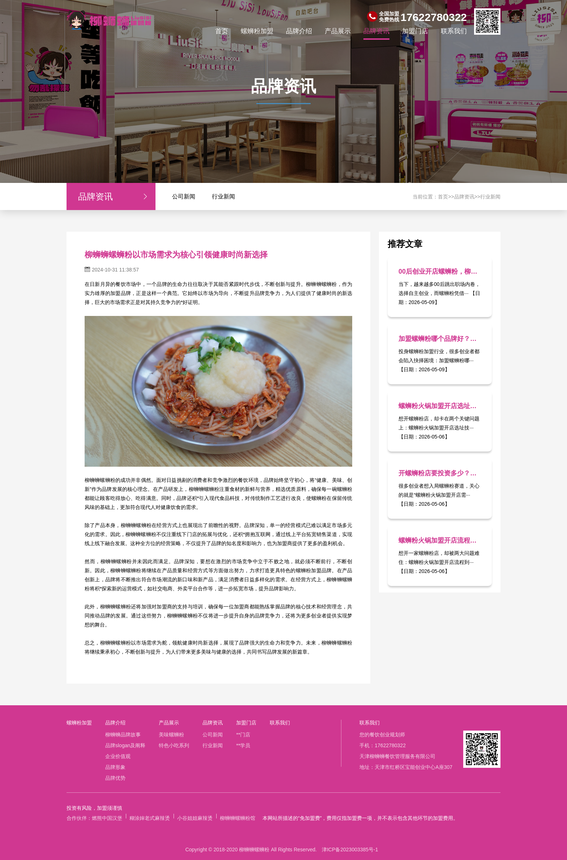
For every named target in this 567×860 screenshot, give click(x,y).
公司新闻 (183, 196)
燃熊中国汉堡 (107, 818)
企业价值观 (118, 756)
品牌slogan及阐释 (125, 745)
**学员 (243, 745)
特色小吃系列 (174, 745)
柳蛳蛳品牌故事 (123, 734)
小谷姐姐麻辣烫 (195, 818)
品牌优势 (115, 778)
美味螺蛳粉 (171, 734)
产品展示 (338, 31)
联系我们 (454, 31)
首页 (221, 31)
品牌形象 (115, 767)
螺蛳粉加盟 (257, 31)
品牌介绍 (299, 31)
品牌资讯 (376, 31)
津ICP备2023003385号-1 (350, 849)
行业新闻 (223, 196)
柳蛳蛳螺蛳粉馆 (237, 818)
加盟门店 (415, 31)
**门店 (243, 734)
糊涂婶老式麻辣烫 (149, 818)
